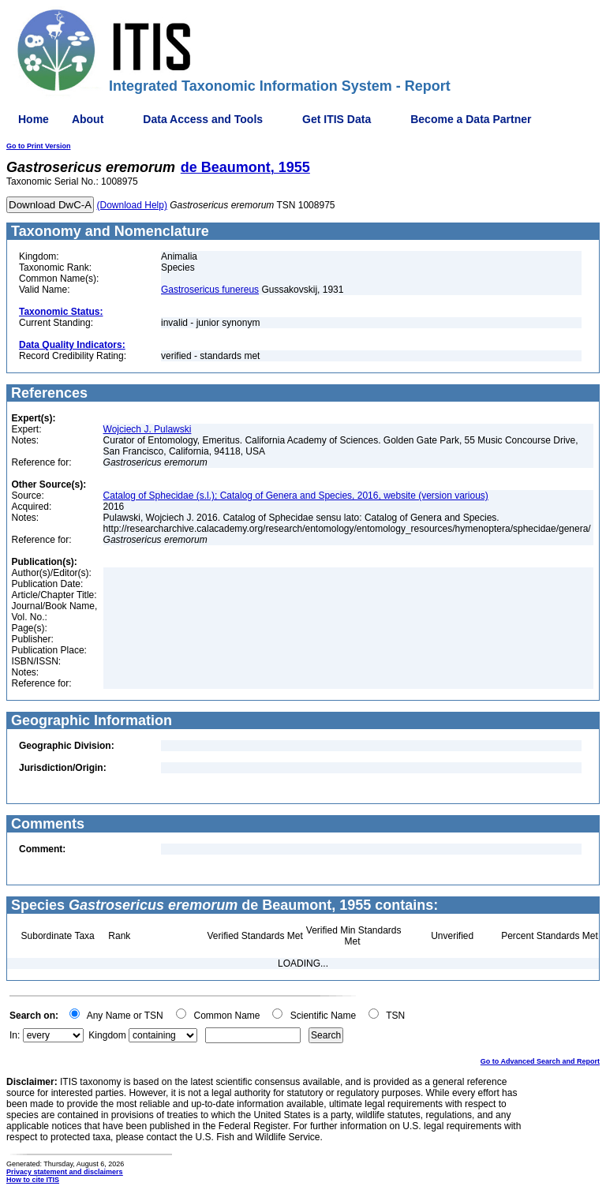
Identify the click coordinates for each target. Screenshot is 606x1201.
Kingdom (106, 1035)
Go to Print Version (38, 146)
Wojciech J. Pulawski (147, 429)
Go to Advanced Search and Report (540, 1061)
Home (33, 119)
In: (14, 1035)
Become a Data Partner (470, 119)
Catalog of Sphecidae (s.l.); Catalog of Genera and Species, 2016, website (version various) (295, 495)
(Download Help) (132, 205)
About (87, 119)
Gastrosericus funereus (210, 289)
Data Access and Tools (203, 119)
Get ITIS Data (336, 119)
